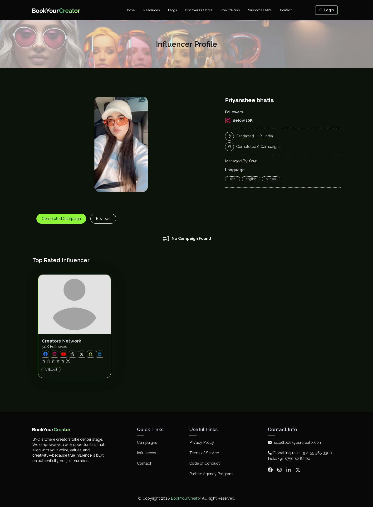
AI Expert (51, 369)
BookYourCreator (186, 498)
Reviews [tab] (105, 218)
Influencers (146, 453)
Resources (151, 10)
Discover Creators (198, 10)
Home (130, 10)
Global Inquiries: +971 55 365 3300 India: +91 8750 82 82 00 (300, 456)
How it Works (230, 10)
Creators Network (63, 341)
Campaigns (147, 442)
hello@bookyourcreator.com (295, 442)
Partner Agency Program (211, 474)
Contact (286, 10)
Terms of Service (204, 453)
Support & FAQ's (259, 10)
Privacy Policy (201, 442)
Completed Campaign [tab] (62, 218)
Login (326, 10)
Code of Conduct (204, 463)
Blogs (172, 10)
